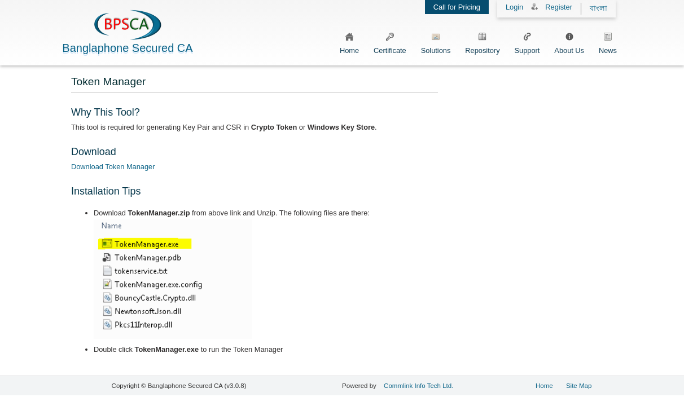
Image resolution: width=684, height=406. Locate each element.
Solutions (436, 42)
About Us (569, 42)
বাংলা (598, 8)
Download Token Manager (113, 166)
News (608, 42)
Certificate (390, 42)
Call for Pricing (456, 7)
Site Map (578, 385)
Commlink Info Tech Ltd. (418, 385)
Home (349, 42)
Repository (482, 42)
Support (527, 42)
